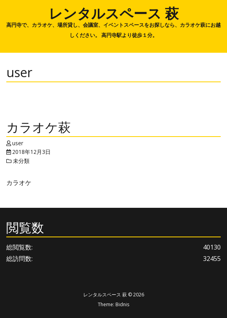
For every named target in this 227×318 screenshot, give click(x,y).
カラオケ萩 (38, 126)
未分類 (21, 161)
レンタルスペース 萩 (114, 13)
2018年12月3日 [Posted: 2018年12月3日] (31, 151)
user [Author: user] (17, 143)
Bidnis (122, 304)
